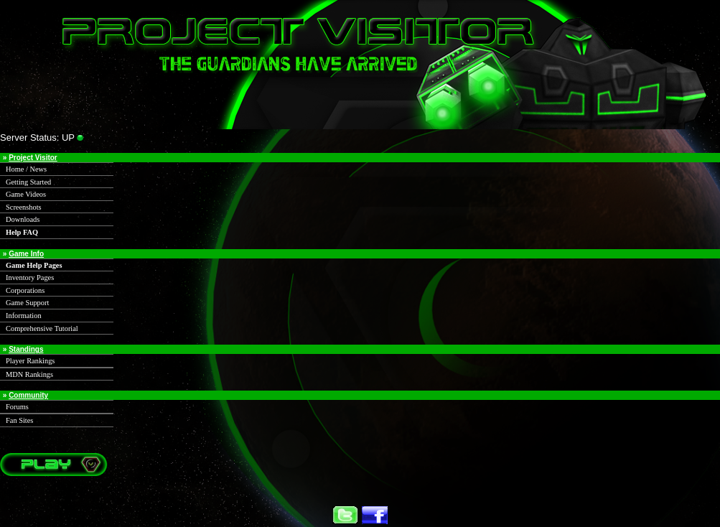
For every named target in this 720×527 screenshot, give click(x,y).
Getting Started (28, 182)
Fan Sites (19, 420)
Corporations (25, 290)
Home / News (26, 169)
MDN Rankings (29, 374)
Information (24, 316)
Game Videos (26, 194)
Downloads (22, 219)
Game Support (27, 303)
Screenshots (24, 207)
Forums (17, 407)
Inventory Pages (30, 277)
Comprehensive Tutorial (42, 328)
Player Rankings (30, 361)
